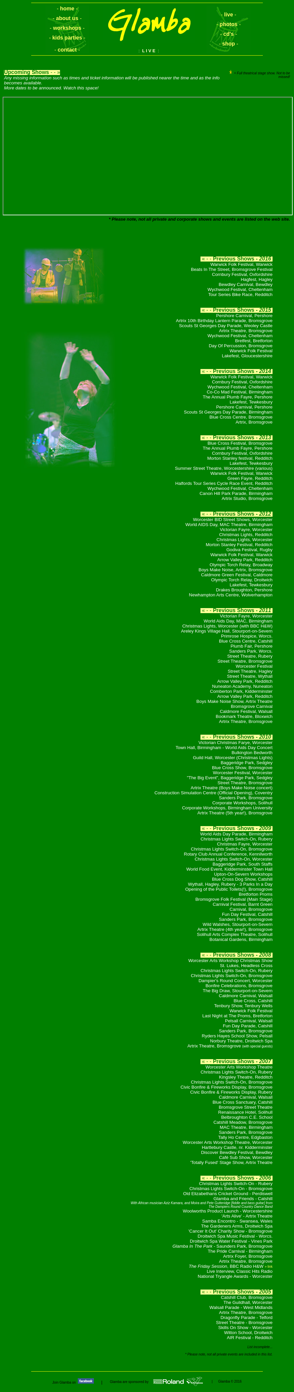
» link (269, 1266)
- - (67, 8)
